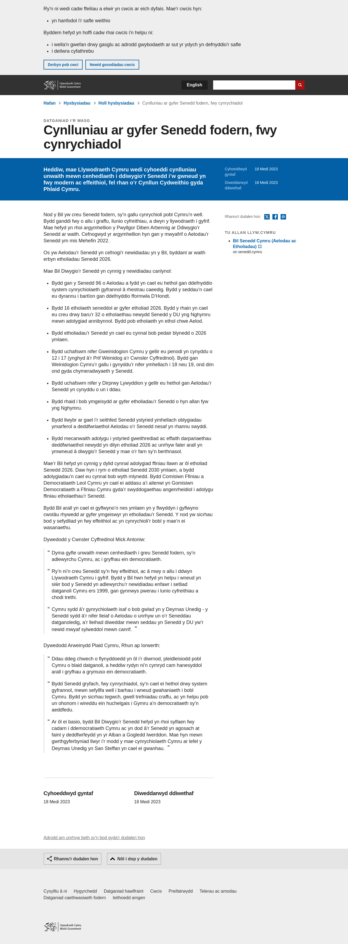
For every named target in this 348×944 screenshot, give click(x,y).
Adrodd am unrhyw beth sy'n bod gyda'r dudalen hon (94, 837)
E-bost (283, 217)
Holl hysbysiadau (116, 103)
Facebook (275, 217)
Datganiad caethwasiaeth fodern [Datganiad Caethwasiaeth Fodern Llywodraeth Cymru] (75, 897)
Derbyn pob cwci (63, 64)
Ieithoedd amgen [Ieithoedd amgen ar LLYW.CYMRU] (129, 897)
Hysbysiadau (77, 103)
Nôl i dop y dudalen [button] (137, 859)
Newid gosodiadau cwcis (112, 64)
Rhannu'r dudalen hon (76, 859)
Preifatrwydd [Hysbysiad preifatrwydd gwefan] (181, 891)
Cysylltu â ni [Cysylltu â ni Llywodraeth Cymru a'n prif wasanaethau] (55, 891)
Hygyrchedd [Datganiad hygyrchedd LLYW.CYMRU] (85, 891)
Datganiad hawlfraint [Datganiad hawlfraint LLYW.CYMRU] (124, 891)
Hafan (49, 103)
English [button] (194, 85)
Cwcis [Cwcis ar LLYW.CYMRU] (156, 891)
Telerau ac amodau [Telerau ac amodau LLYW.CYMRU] (218, 891)
